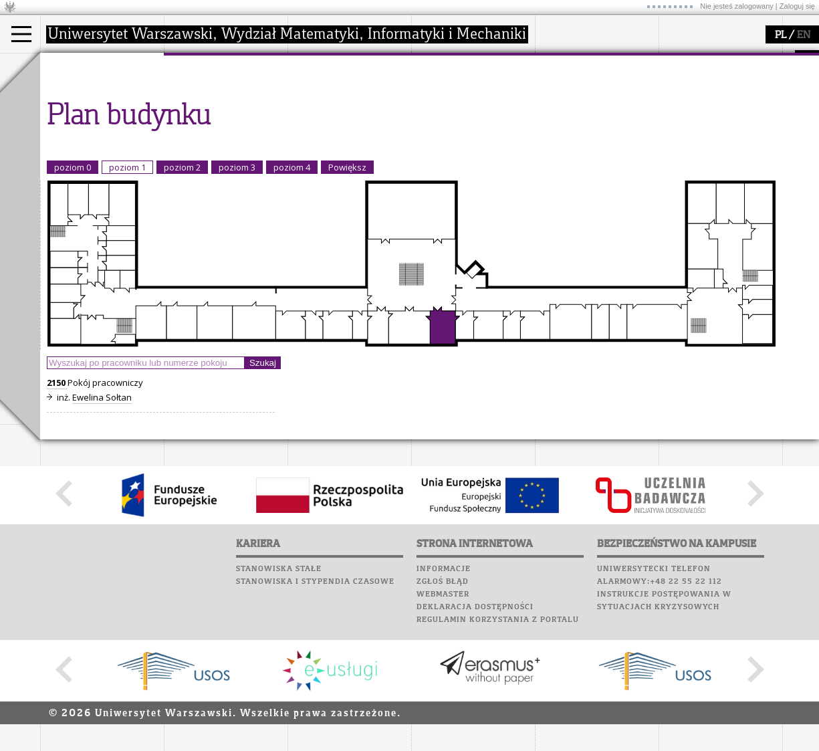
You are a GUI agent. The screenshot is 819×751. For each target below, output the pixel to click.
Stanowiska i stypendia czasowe (315, 706)
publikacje (325, 116)
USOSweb (557, 60)
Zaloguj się (797, 6)
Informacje (444, 693)
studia (66, 66)
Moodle (554, 73)
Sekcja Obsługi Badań (348, 140)
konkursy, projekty (465, 152)
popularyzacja (463, 66)
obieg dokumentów (343, 152)
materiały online (460, 104)
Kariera (560, 149)
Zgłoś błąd (443, 706)
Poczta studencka (580, 98)
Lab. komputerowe (581, 86)
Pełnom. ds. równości (99, 164)
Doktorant (77, 116)
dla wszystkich (457, 140)
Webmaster (443, 718)
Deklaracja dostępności (475, 731)
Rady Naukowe (211, 128)
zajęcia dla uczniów (467, 92)
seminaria (324, 104)
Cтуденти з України (98, 152)
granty (317, 128)
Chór (607, 124)
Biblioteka (562, 124)
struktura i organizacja (226, 104)
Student (73, 104)
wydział (195, 66)
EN (803, 35)
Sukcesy (556, 162)
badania (319, 66)
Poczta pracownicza (586, 111)
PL (780, 35)
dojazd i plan (207, 92)
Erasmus (74, 140)
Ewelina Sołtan (102, 521)
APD (617, 60)
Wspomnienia (568, 136)
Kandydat (76, 92)
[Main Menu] (21, 34)
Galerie (626, 136)
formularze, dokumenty (228, 152)
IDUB (314, 164)
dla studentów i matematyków (459, 122)
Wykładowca (82, 128)
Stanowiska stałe (279, 693)
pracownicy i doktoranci (228, 140)
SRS (593, 60)
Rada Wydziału (211, 116)
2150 (57, 506)
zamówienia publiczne (226, 164)
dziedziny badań (338, 92)
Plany (595, 73)
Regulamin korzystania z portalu (498, 744)
